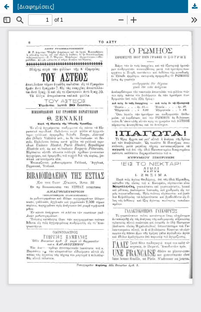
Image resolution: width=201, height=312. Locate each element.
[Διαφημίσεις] (35, 6)
